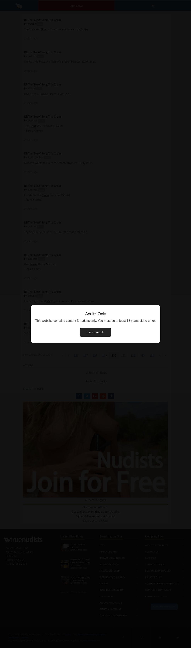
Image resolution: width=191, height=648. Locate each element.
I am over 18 (95, 332)
